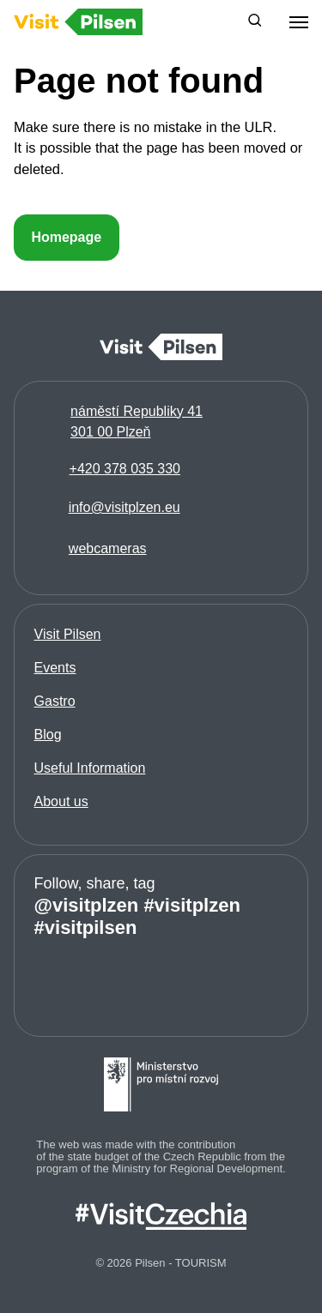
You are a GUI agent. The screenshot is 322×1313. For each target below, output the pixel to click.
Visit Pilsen (67, 634)
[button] (255, 22)
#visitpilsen (85, 927)
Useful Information (90, 768)
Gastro (55, 701)
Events (55, 667)
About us (61, 801)
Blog (48, 734)
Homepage (66, 237)
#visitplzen (191, 905)
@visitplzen (86, 905)
